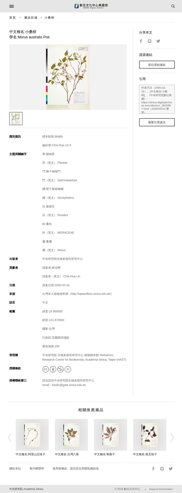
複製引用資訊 (156, 122)
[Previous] (12, 437)
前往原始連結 (156, 64)
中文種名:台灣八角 (67, 454)
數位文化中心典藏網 (91, 6)
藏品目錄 (31, 17)
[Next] (169, 437)
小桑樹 (49, 17)
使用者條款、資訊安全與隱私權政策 (76, 468)
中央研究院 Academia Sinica (26, 489)
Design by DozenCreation (161, 489)
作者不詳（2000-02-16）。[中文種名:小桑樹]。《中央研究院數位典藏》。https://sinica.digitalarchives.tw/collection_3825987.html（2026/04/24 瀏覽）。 (157, 99)
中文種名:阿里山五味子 (30, 454)
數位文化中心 (132, 489)
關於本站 (15, 468)
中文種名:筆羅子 (104, 454)
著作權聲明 (37, 468)
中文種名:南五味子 (145, 454)
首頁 (12, 17)
